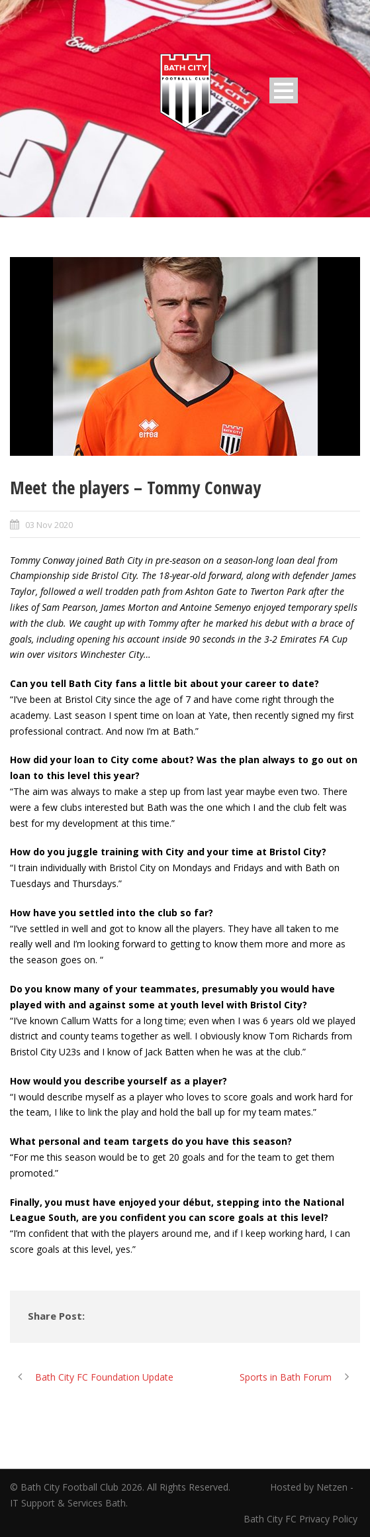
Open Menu (283, 90)
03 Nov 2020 (49, 525)
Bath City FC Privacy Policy (302, 1518)
